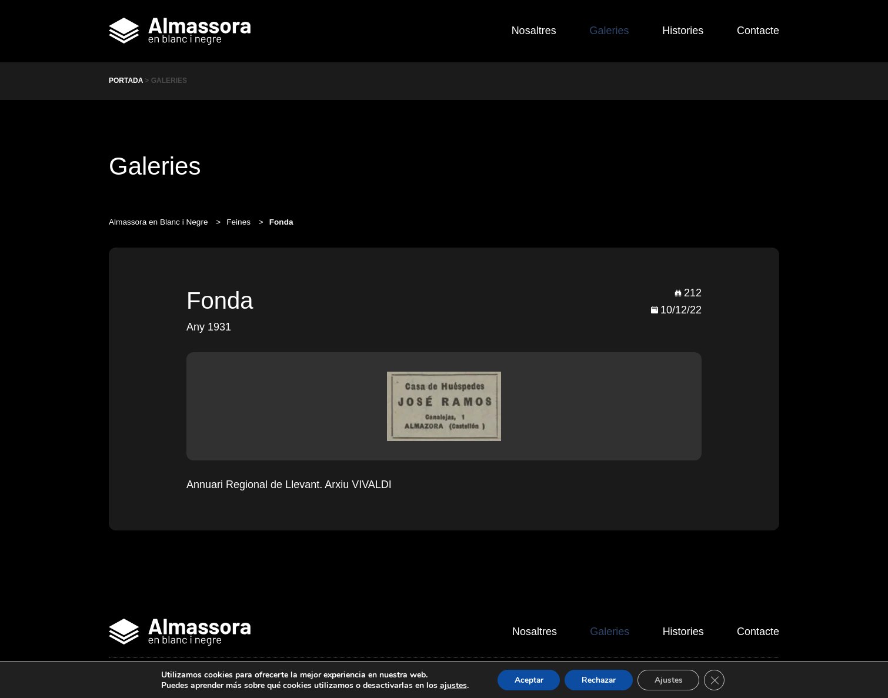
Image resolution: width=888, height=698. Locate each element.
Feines (239, 222)
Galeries (605, 30)
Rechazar (598, 679)
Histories (681, 30)
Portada (126, 80)
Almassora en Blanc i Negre (159, 222)
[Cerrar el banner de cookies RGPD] (717, 679)
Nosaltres (528, 30)
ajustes (449, 685)
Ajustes (670, 679)
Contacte (758, 30)
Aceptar (526, 679)
